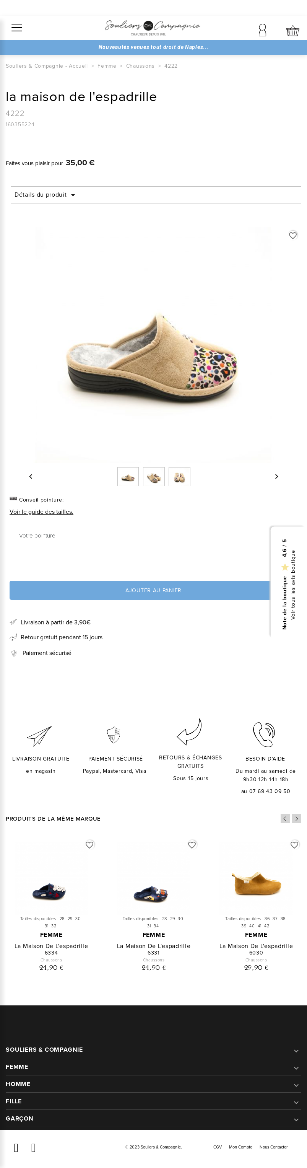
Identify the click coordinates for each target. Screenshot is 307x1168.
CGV (217, 1147)
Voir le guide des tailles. (41, 511)
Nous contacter (274, 1147)
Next (296, 818)
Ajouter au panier (153, 590)
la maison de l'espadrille (51, 946)
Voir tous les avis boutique (293, 585)
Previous (285, 818)
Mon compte (241, 1147)
